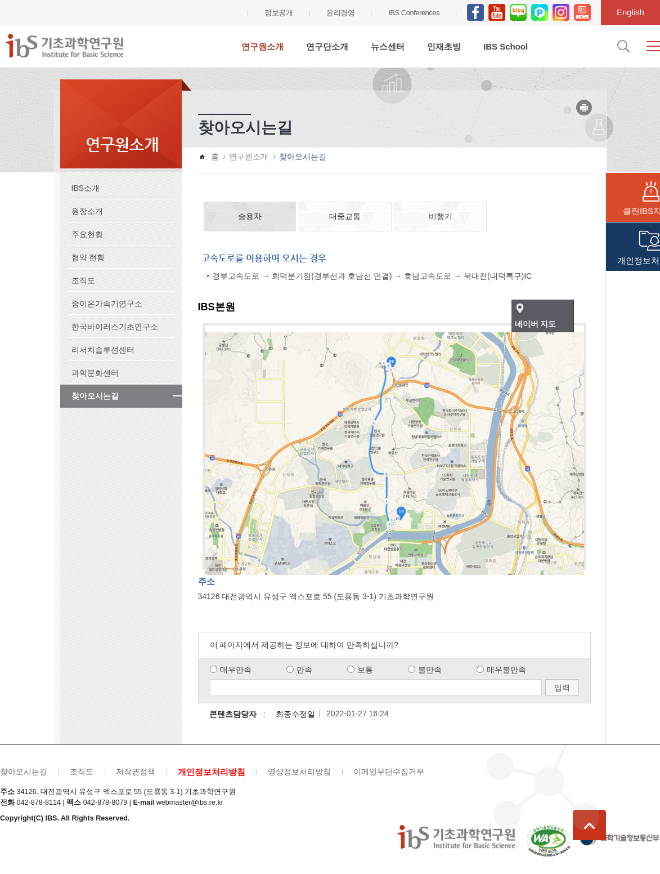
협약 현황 (88, 257)
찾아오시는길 (95, 395)
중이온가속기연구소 (106, 303)
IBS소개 (85, 188)
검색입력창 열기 (622, 46)
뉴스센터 (388, 46)
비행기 (440, 216)
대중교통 (345, 216)
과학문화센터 (95, 372)
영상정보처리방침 (299, 771)
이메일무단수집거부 (388, 771)
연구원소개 (262, 46)
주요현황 (87, 234)
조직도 (83, 280)
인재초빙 (444, 46)
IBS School (505, 46)
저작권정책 (135, 771)
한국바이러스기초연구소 (114, 326)
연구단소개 (327, 46)
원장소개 (87, 211)
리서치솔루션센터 (102, 349)
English (630, 12)
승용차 (250, 216)
